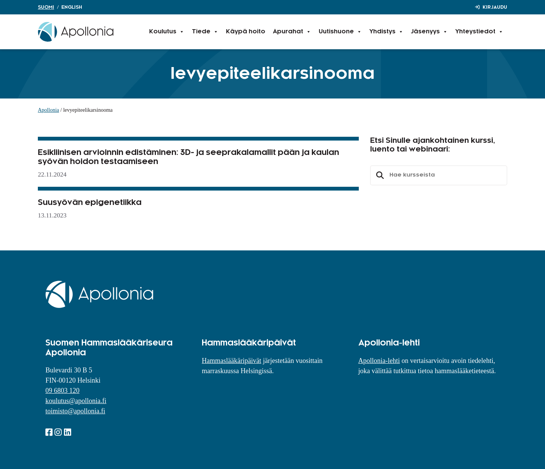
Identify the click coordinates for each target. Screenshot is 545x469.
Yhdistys (386, 31)
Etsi (379, 175)
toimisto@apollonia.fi (75, 411)
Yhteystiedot (479, 31)
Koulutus (166, 31)
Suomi (46, 7)
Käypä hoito (245, 31)
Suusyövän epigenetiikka (90, 202)
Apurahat (292, 31)
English (71, 7)
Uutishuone (340, 31)
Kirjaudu (495, 7)
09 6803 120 (62, 390)
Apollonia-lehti (379, 360)
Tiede (205, 31)
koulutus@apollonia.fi (75, 401)
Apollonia (48, 110)
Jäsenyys (429, 31)
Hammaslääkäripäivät (231, 360)
